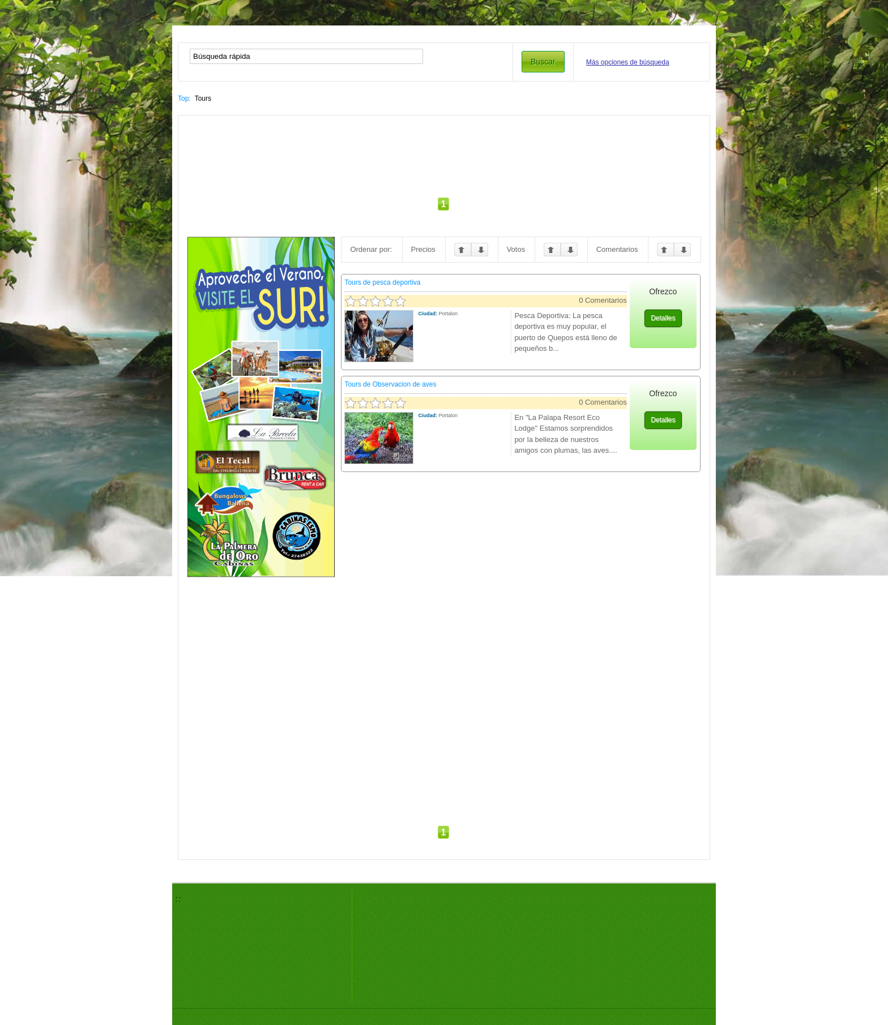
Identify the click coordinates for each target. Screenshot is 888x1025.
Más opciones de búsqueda (627, 62)
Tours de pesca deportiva (382, 282)
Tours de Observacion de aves (390, 384)
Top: (184, 98)
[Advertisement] (444, 157)
